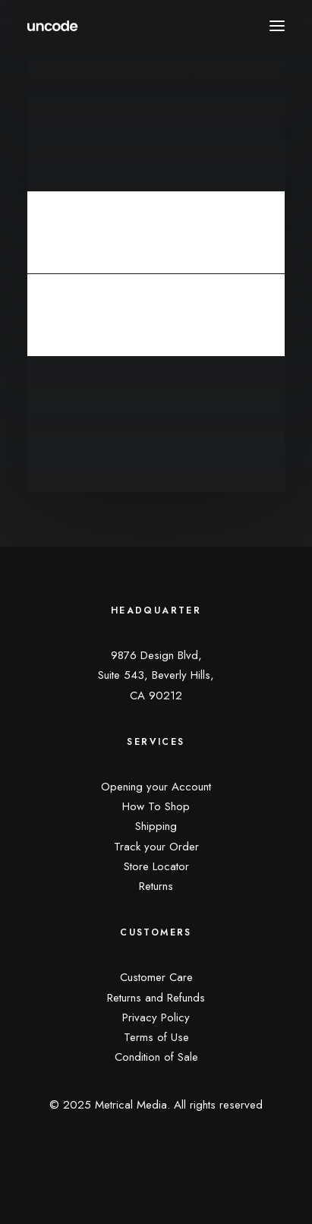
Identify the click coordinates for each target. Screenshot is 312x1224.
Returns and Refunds (156, 997)
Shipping (156, 826)
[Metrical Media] (53, 26)
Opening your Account (156, 786)
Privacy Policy (156, 1017)
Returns (156, 886)
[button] (277, 26)
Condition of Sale (156, 1057)
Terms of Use (156, 1037)
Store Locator (156, 866)
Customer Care (156, 977)
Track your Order (156, 846)
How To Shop (156, 806)
